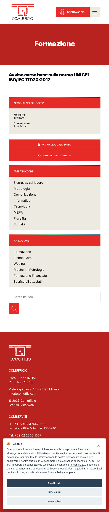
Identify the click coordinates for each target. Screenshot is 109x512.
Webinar (20, 264)
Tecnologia (22, 206)
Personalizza (77, 464)
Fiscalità (20, 218)
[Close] (98, 445)
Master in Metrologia (29, 270)
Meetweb (27, 405)
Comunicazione (25, 195)
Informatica (22, 201)
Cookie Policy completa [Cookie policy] (61, 472)
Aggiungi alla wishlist (57, 155)
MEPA (18, 212)
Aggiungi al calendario (56, 144)
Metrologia (22, 189)
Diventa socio (76, 12)
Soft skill (20, 224)
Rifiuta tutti (55, 492)
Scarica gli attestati (28, 282)
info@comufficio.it (21, 394)
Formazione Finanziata (30, 276)
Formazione (22, 252)
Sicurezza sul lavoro (28, 183)
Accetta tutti (54, 483)
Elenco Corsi (23, 258)
